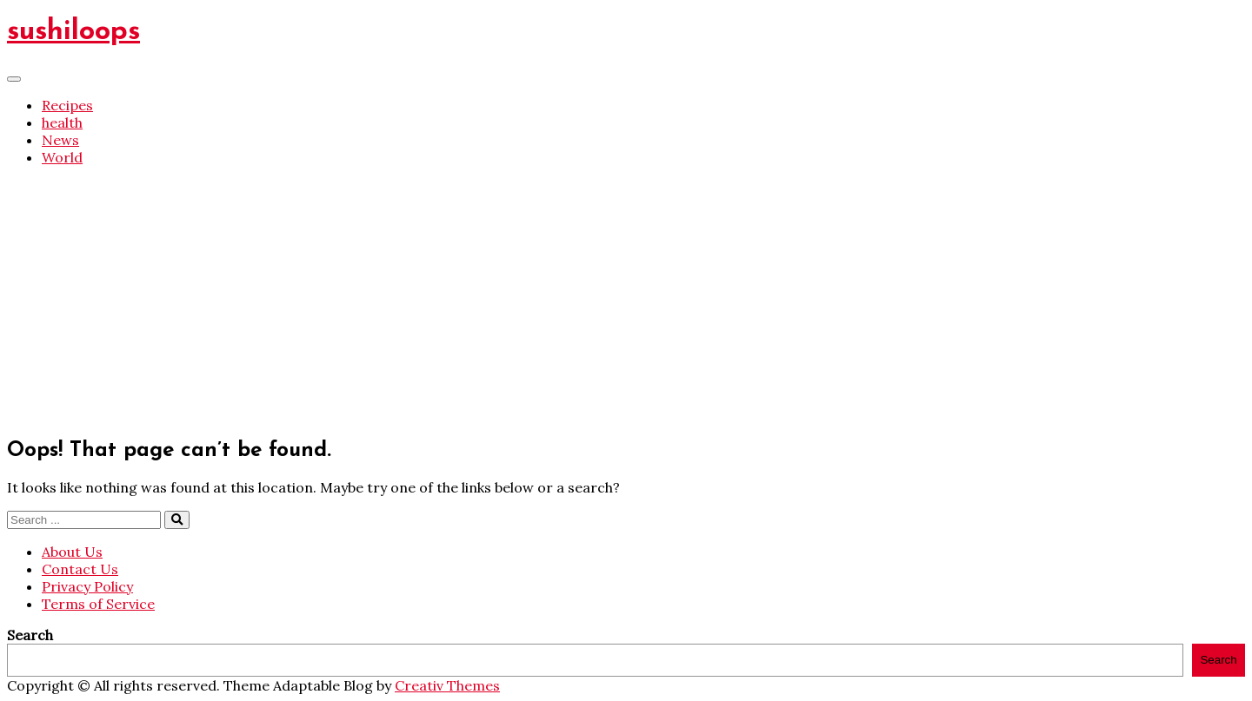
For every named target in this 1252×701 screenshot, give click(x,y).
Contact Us (80, 569)
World (62, 157)
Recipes (67, 105)
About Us (72, 551)
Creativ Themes (447, 685)
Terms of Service (98, 603)
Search (30, 635)
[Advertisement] (626, 301)
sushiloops (73, 32)
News (60, 140)
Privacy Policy (87, 586)
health (62, 122)
